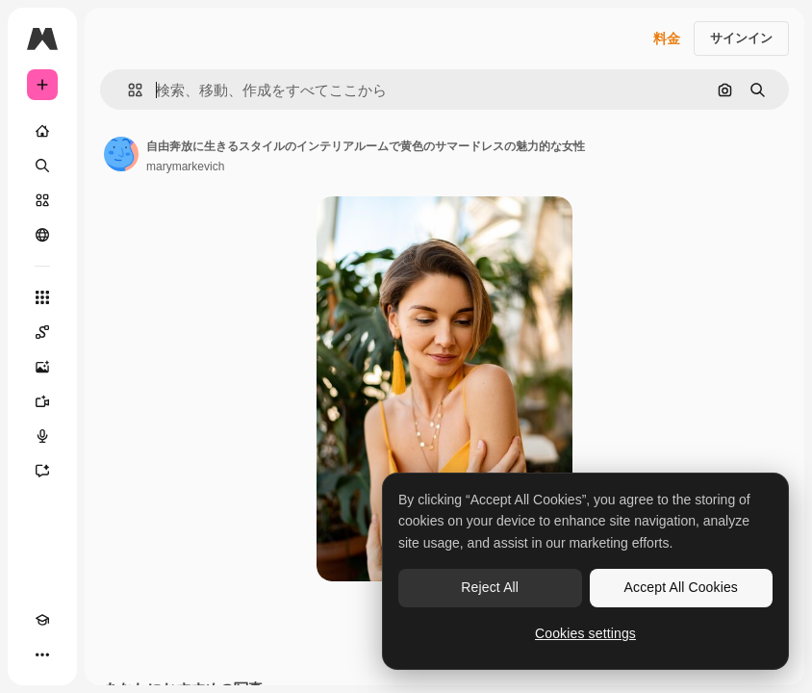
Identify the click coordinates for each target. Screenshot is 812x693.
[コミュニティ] (42, 234)
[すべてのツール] (42, 297)
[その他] (42, 654)
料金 (666, 38)
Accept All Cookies (681, 587)
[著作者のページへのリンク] (121, 154)
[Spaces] (42, 332)
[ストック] (42, 200)
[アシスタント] (42, 470)
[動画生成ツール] (42, 401)
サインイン (741, 38)
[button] (127, 90)
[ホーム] (42, 131)
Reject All (490, 587)
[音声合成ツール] (42, 436)
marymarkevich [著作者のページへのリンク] (185, 166)
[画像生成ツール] (42, 366)
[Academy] (42, 619)
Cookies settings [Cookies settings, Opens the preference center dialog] (585, 633)
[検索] (42, 165)
